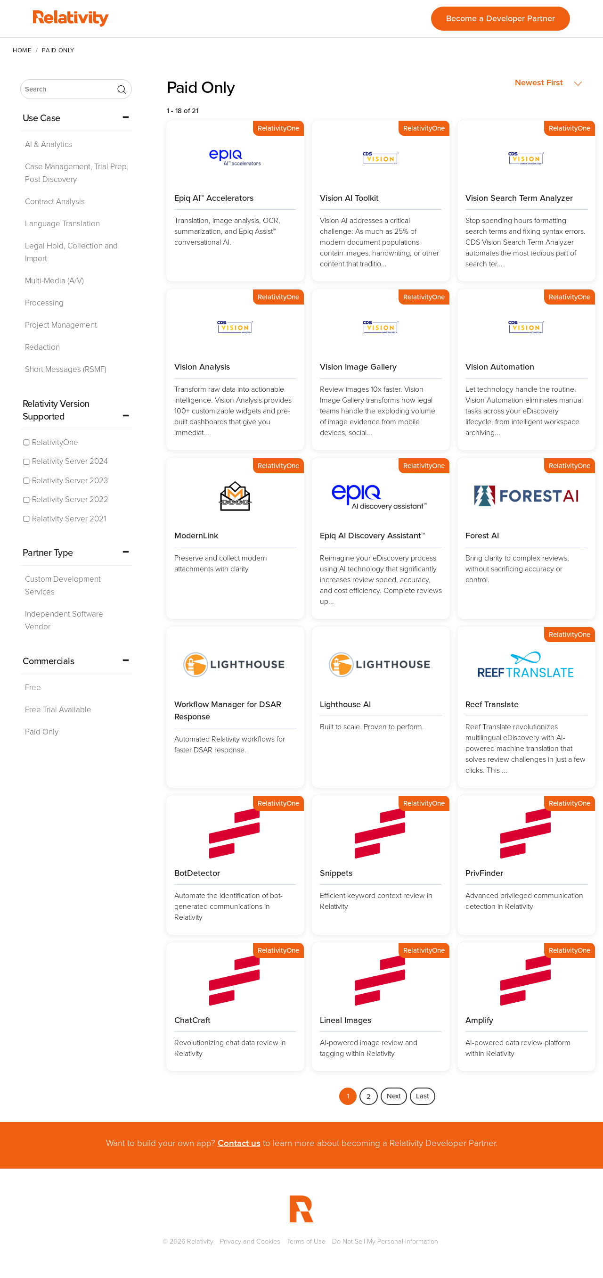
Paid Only (41, 732)
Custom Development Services (63, 585)
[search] (76, 89)
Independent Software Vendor (64, 620)
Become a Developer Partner (500, 18)
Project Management (61, 325)
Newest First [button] (548, 83)
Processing (44, 303)
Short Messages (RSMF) (65, 369)
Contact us (239, 1143)
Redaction (42, 347)
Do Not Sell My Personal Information (385, 1241)
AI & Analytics (48, 144)
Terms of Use (306, 1241)
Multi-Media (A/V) (54, 281)
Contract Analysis (55, 201)
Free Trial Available (58, 710)
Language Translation (62, 224)
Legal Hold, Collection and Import (71, 252)
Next (394, 1096)
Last (422, 1096)
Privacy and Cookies (250, 1241)
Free (33, 687)
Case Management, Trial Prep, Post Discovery (77, 173)
